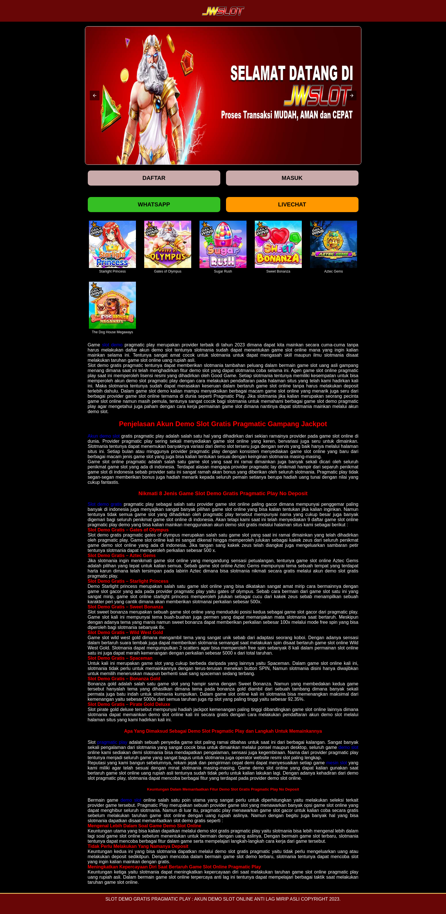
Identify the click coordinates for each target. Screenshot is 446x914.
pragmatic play (112, 742)
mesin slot (336, 762)
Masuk (292, 178)
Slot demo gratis (105, 504)
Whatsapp (154, 204)
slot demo (112, 344)
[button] (94, 95)
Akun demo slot (104, 436)
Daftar (154, 178)
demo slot (348, 747)
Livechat (292, 204)
